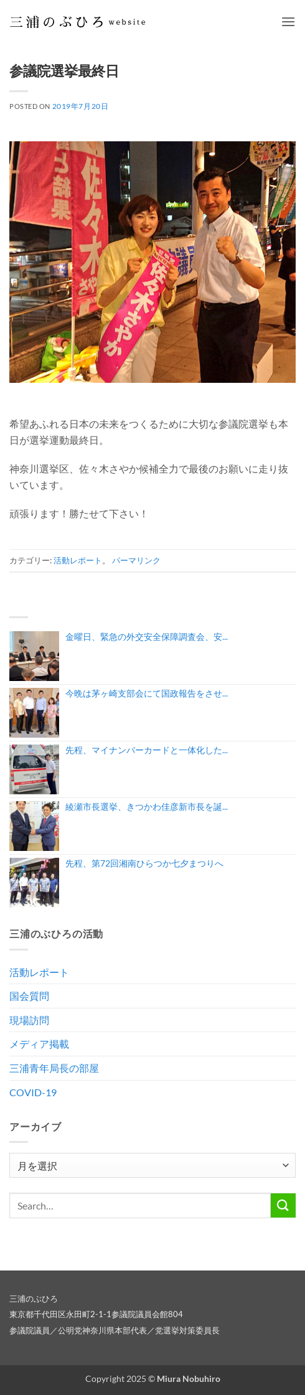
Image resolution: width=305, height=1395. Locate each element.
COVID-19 (33, 1092)
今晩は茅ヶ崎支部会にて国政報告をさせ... (146, 693)
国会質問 (29, 996)
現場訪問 (29, 1020)
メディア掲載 (39, 1044)
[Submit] (283, 1205)
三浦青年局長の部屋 (54, 1068)
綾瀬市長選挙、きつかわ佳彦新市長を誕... (146, 806)
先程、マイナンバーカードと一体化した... (146, 749)
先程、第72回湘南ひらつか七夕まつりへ (144, 863)
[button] (288, 21)
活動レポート (78, 560)
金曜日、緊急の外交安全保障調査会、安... (146, 636)
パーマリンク (136, 560)
